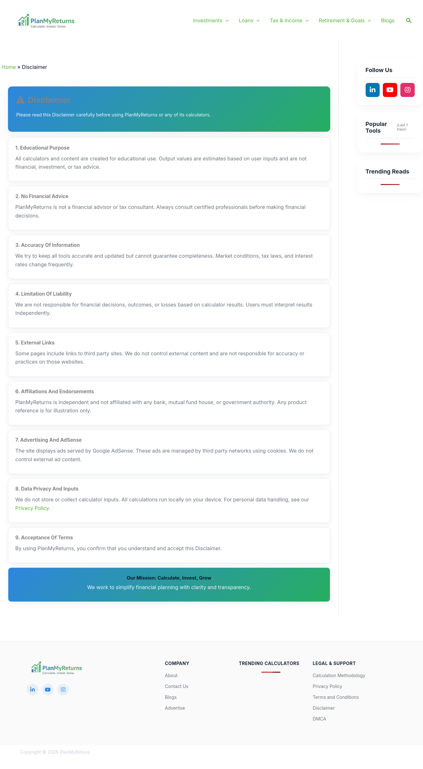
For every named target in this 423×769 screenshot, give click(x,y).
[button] (225, 20)
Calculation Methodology (339, 675)
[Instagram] (63, 689)
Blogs (171, 697)
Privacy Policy (32, 508)
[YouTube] (48, 689)
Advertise (175, 708)
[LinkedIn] (32, 689)
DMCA (319, 718)
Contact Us (176, 686)
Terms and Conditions (336, 697)
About (171, 675)
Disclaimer (324, 708)
